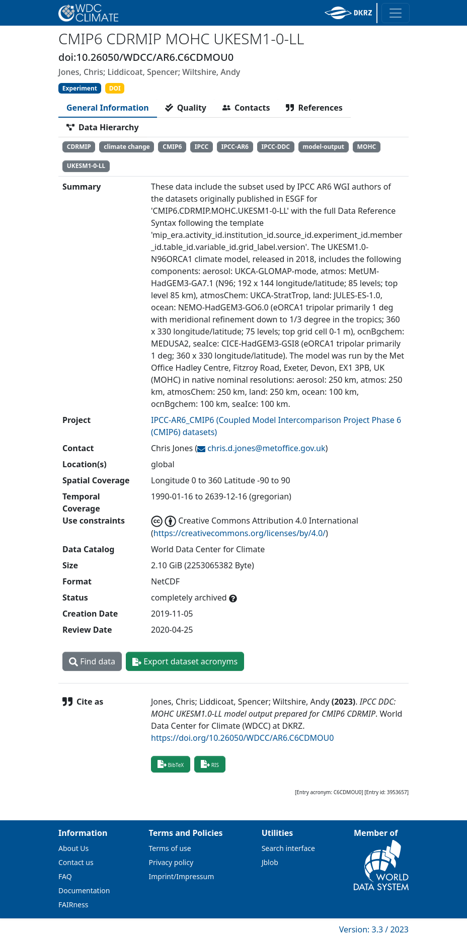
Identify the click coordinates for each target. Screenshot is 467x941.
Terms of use (170, 848)
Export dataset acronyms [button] (185, 661)
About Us (73, 848)
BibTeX (171, 763)
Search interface (288, 848)
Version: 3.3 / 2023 (374, 929)
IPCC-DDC (276, 146)
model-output (323, 146)
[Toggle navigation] (395, 13)
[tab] (107, 108)
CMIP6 (172, 146)
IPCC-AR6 (235, 146)
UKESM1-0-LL (86, 165)
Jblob (270, 862)
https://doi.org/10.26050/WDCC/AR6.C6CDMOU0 (242, 737)
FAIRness (73, 904)
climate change (126, 146)
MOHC (366, 146)
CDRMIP (79, 146)
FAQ (65, 876)
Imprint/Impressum (181, 876)
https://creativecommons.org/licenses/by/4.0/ (239, 533)
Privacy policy (171, 862)
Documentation (84, 890)
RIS (210, 763)
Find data (92, 661)
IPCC (201, 146)
